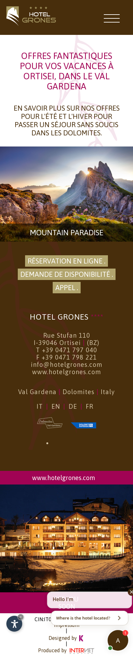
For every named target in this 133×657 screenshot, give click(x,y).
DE (73, 406)
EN (55, 406)
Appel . (66, 287)
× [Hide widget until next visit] (20, 617)
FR (89, 406)
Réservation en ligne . (66, 261)
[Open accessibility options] (14, 624)
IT (40, 406)
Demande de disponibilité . (66, 274)
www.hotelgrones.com (66, 371)
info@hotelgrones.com (66, 364)
